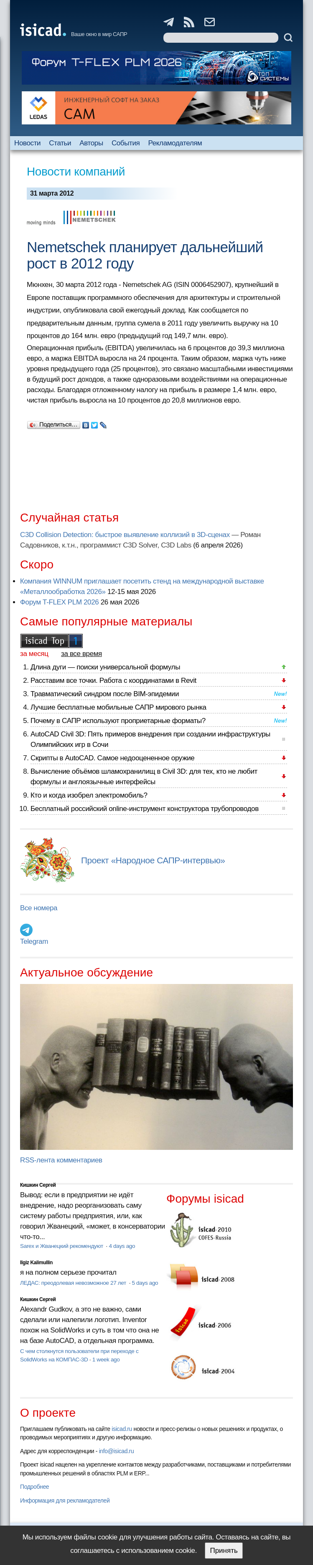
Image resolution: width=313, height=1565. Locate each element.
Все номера (38, 908)
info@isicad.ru (116, 1451)
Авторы (91, 143)
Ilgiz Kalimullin (36, 1262)
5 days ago (145, 1283)
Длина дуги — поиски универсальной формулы (105, 667)
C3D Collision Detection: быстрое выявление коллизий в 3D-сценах (125, 535)
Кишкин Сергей (38, 1185)
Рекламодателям (175, 143)
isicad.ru (122, 1429)
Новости (27, 143)
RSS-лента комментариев (61, 1160)
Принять (223, 1551)
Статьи (60, 143)
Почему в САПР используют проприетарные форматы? (118, 721)
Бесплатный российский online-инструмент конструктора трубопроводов (145, 809)
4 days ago (122, 1246)
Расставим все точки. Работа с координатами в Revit (113, 680)
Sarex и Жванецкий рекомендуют (62, 1246)
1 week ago (106, 1359)
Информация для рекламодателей (64, 1500)
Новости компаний (76, 171)
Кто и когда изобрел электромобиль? (89, 795)
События (126, 143)
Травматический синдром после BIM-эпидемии (105, 694)
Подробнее (34, 1486)
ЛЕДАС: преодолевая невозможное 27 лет (73, 1283)
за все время (81, 654)
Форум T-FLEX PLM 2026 (59, 602)
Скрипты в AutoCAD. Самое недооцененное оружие (112, 758)
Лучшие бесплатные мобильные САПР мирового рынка (118, 707)
